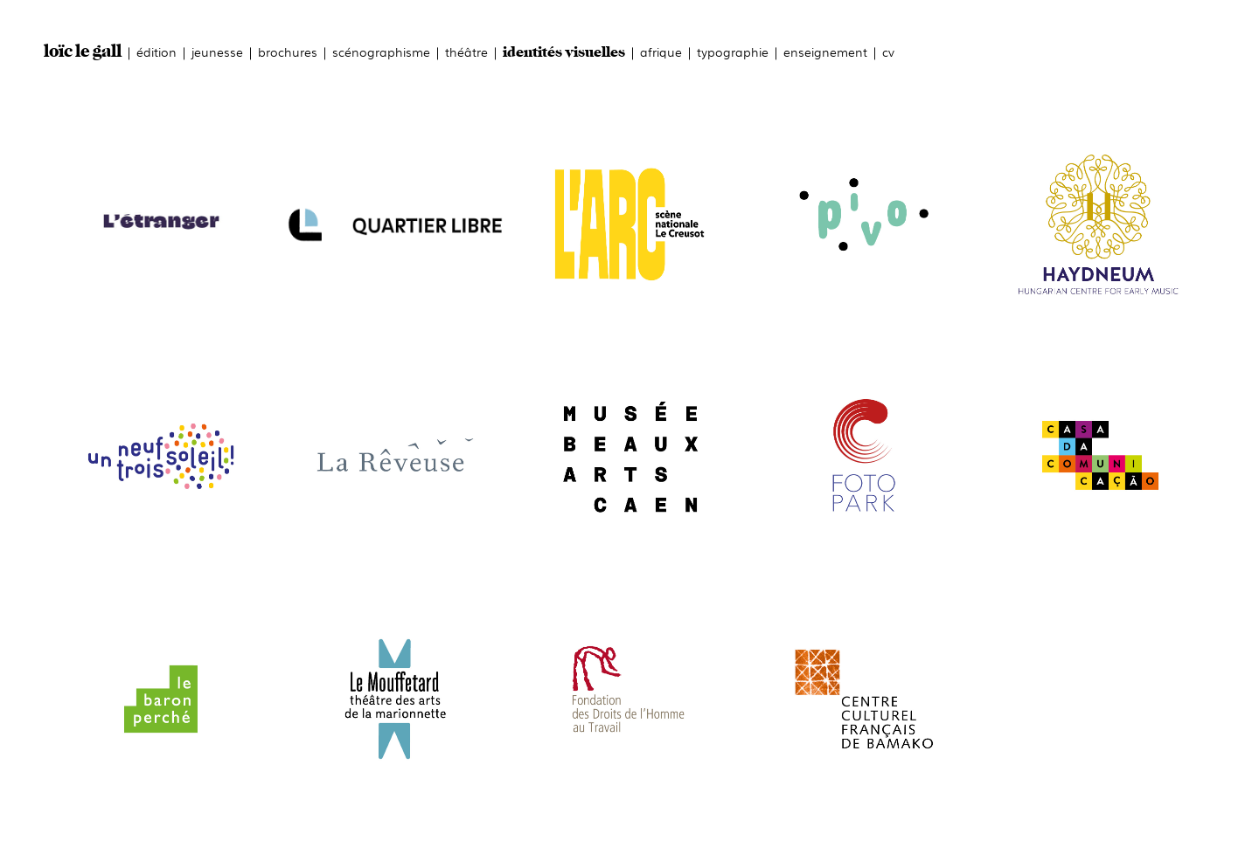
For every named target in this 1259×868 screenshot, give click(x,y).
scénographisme (381, 51)
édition (156, 51)
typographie (733, 51)
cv (888, 51)
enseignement (825, 51)
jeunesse (217, 51)
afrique (661, 51)
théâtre (466, 51)
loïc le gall (83, 52)
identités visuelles (564, 52)
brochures (287, 51)
